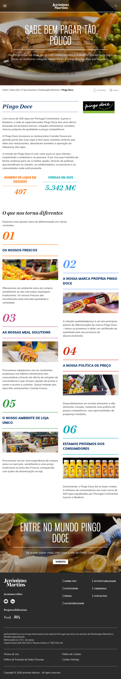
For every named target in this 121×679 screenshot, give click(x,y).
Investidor (71, 588)
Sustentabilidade (105, 581)
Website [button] (60, 561)
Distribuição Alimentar (49, 90)
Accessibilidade (74, 603)
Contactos (100, 595)
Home (5, 90)
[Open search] (115, 6)
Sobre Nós (15, 90)
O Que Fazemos (29, 90)
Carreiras (100, 588)
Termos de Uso (11, 654)
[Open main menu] (5, 6)
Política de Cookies (71, 654)
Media (68, 595)
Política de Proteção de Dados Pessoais (24, 659)
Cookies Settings (70, 659)
